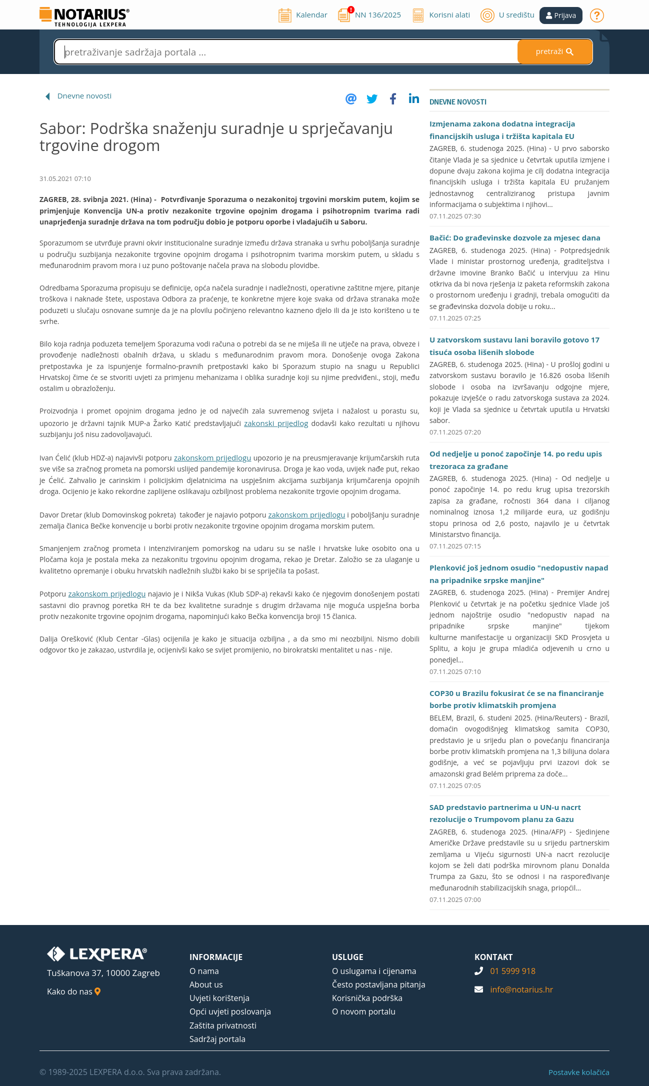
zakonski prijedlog (276, 423)
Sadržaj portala (218, 1039)
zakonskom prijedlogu (213, 457)
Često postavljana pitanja (379, 984)
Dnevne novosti (85, 95)
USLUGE (348, 957)
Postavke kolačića (579, 1072)
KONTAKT (493, 957)
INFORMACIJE (216, 957)
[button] (561, 15)
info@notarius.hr (521, 989)
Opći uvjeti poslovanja (230, 1011)
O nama (204, 971)
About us (206, 984)
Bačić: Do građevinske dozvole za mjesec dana (515, 237)
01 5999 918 (513, 971)
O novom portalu (364, 1011)
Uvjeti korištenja (220, 998)
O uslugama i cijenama (374, 971)
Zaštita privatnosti (223, 1025)
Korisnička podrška (367, 998)
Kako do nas (73, 991)
